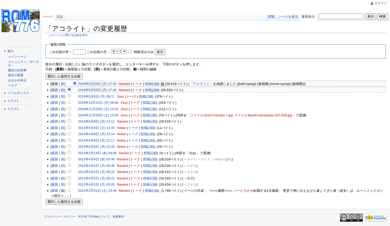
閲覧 (271, 17)
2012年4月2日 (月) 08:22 (96, 178)
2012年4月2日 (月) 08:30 (96, 166)
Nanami (124, 84)
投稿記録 (151, 84)
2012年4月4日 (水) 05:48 (96, 159)
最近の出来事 (17, 70)
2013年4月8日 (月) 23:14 (96, 134)
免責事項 (118, 216)
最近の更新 (15, 75)
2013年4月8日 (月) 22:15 (96, 147)
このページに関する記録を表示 (68, 35)
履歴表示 (308, 17)
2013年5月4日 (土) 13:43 (96, 128)
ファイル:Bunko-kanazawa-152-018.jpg (263, 115)
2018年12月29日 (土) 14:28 (98, 115)
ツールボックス (18, 93)
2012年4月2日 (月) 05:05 (96, 184)
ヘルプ (12, 85)
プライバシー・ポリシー (59, 216)
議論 (59, 17)
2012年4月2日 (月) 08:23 (96, 172)
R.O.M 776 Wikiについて (94, 216)
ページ (48, 17)
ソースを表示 (288, 17)
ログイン (381, 3)
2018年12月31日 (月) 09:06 (98, 103)
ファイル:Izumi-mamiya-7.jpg (211, 115)
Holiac (121, 128)
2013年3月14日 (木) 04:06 (97, 153)
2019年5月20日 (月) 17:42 (97, 84)
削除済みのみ (144, 52)
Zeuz (120, 96)
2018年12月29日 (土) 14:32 (98, 109)
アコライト (201, 84)
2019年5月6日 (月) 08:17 (96, 96)
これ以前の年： (60, 52)
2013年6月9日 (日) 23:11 (96, 121)
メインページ (17, 56)
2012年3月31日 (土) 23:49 (97, 191)
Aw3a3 (124, 153)
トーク (137, 84)
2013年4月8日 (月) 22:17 (96, 140)
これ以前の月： (98, 52)
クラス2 (13, 109)
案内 (10, 51)
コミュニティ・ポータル (23, 63)
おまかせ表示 (17, 80)
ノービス (239, 191)
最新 (54, 90)
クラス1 (13, 101)
